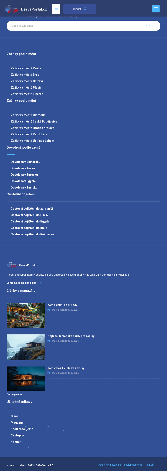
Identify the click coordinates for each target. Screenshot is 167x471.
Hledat (79, 9)
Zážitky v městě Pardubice (29, 134)
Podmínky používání (109, 464)
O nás (14, 416)
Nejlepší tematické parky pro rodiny (71, 336)
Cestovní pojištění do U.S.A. (30, 215)
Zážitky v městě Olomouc (28, 115)
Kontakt (16, 441)
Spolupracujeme (22, 429)
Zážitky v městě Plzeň (26, 87)
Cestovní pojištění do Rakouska (32, 234)
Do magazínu (17, 394)
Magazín (17, 422)
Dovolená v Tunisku (24, 187)
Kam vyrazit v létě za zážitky (66, 368)
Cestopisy (18, 435)
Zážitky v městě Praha (26, 68)
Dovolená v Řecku (23, 168)
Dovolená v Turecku (24, 174)
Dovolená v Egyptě (23, 181)
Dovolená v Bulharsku (25, 161)
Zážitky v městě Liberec (27, 94)
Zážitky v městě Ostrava (27, 81)
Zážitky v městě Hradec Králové (32, 128)
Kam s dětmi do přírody (62, 304)
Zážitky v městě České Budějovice (34, 121)
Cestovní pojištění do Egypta (30, 221)
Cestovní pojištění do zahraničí (32, 208)
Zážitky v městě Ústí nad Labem (32, 140)
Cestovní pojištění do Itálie (29, 227)
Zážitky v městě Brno (25, 74)
